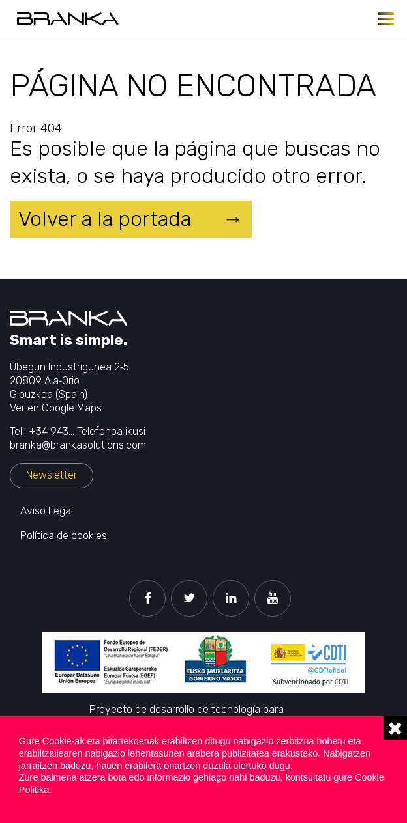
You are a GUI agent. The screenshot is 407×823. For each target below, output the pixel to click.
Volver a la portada (104, 218)
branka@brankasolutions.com (78, 445)
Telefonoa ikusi (111, 431)
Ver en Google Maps (56, 408)
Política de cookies (63, 535)
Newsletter (51, 475)
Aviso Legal (46, 511)
